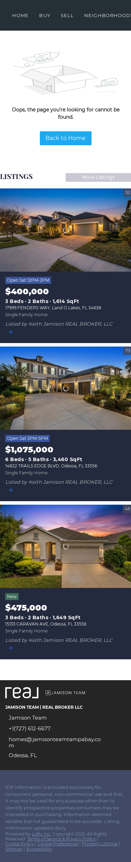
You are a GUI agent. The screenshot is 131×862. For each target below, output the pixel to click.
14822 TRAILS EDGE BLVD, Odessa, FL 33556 (51, 465)
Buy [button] (44, 15)
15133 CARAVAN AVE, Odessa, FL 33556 (45, 624)
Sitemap (14, 849)
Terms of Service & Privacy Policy (61, 838)
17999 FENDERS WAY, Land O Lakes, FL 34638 (53, 307)
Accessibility (39, 849)
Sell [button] (67, 15)
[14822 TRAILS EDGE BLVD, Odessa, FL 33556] (65, 388)
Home (20, 15)
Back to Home (65, 138)
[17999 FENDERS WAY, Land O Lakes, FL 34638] (65, 230)
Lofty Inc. (41, 834)
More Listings (98, 177)
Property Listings (100, 843)
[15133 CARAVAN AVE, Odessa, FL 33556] (65, 546)
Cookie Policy (19, 843)
